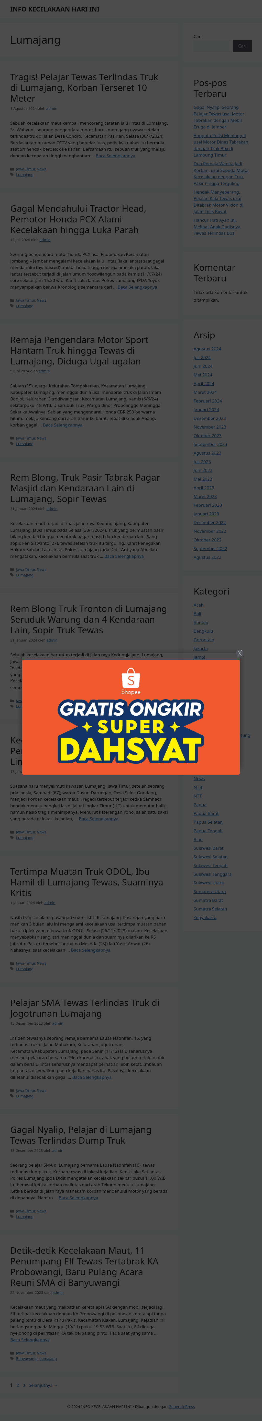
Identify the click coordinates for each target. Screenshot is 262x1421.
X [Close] (239, 653)
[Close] (131, 710)
